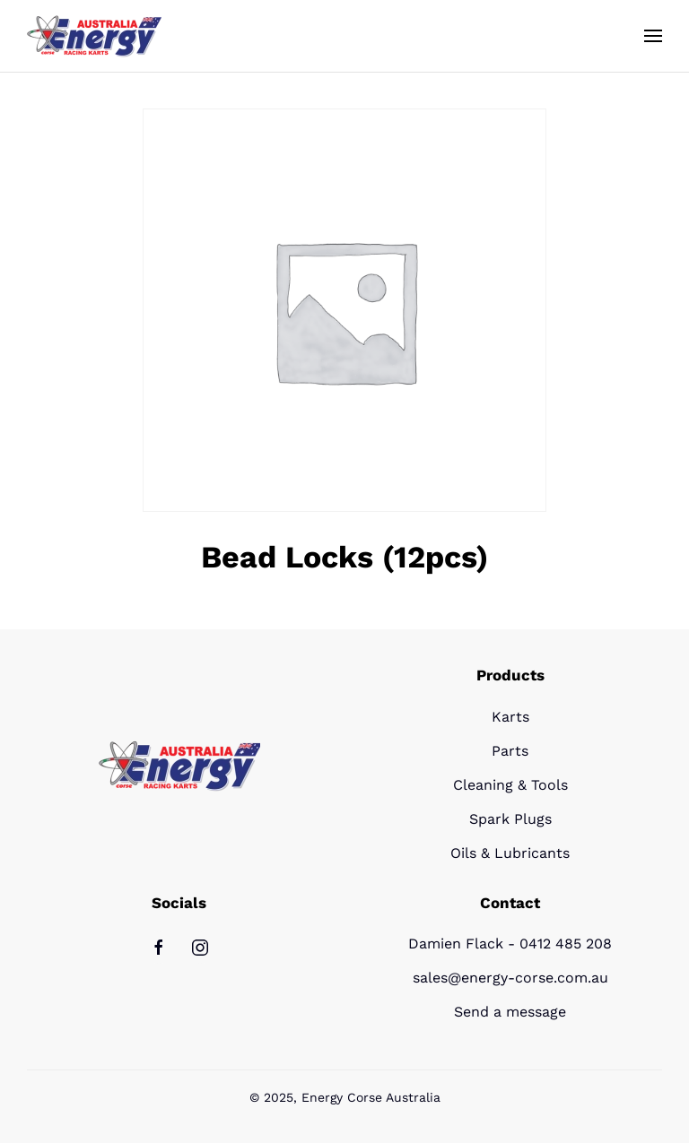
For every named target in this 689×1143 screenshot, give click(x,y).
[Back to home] (94, 36)
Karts (510, 716)
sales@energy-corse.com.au (510, 977)
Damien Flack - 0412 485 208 (510, 943)
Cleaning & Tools (510, 784)
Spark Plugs (510, 818)
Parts (510, 750)
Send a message (510, 1011)
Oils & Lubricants (510, 853)
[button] (653, 36)
